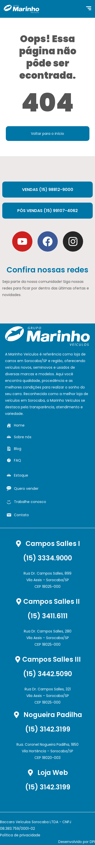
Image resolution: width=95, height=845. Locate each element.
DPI (92, 841)
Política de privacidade (20, 835)
